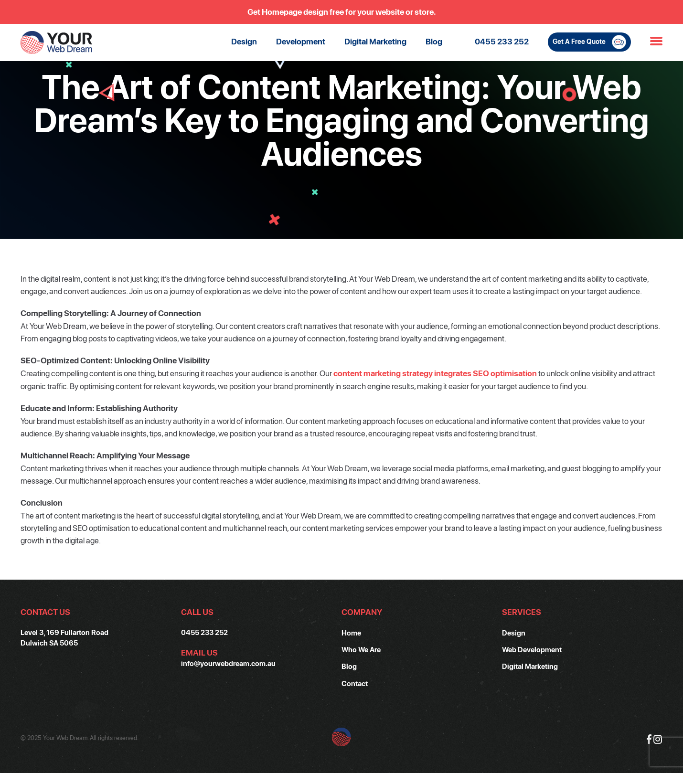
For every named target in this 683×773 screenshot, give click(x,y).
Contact (355, 683)
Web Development (532, 649)
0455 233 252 (502, 41)
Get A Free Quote (589, 42)
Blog (434, 41)
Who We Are (361, 649)
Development (300, 41)
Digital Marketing (375, 41)
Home (351, 632)
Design (244, 41)
